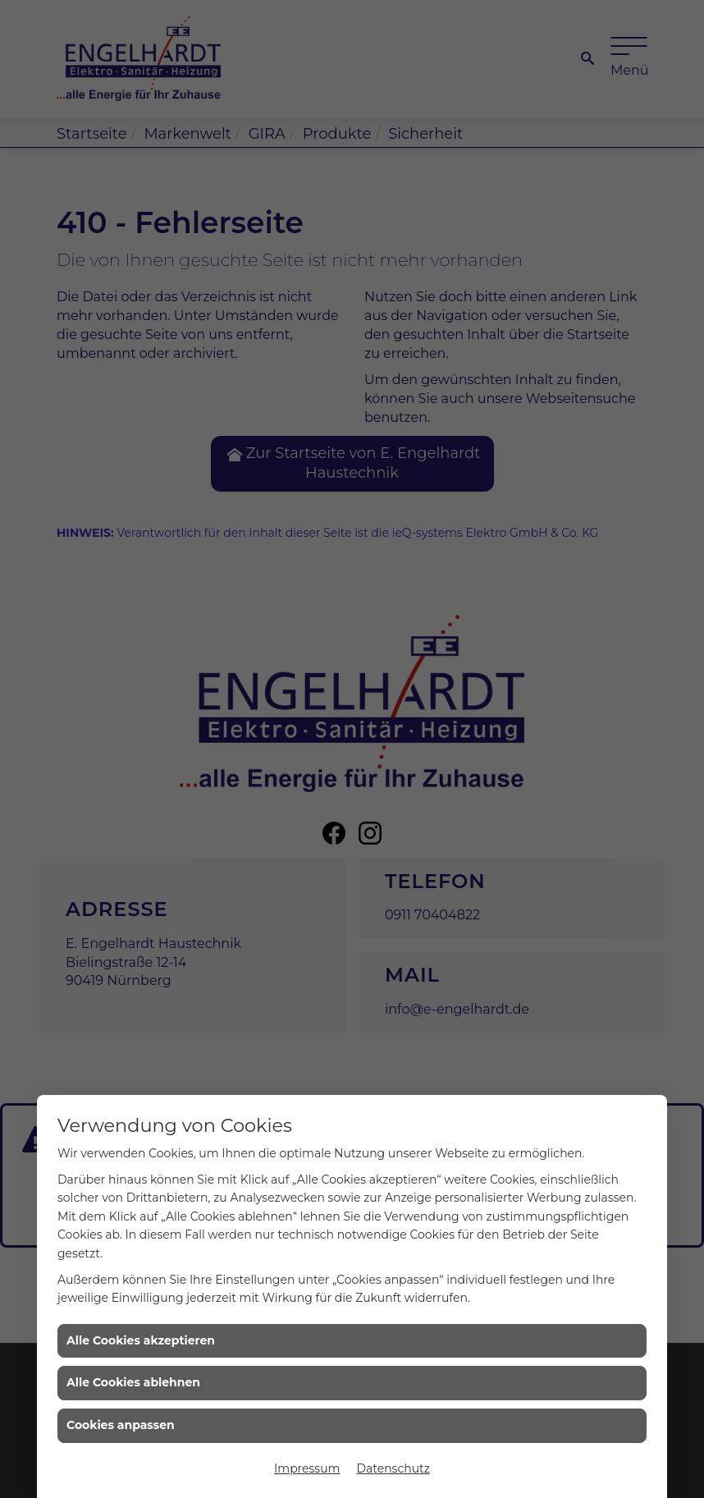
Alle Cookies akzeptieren (140, 1340)
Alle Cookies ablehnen (133, 1382)
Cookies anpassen (120, 1425)
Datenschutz (392, 1468)
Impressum (307, 1468)
